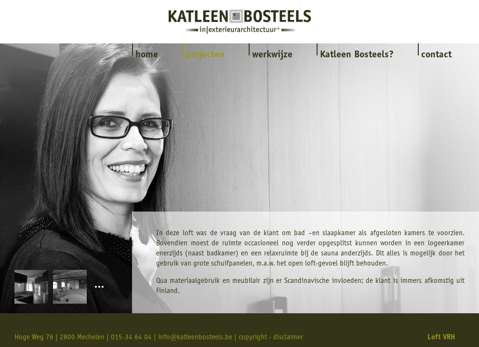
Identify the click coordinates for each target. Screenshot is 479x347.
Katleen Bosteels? (357, 55)
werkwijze (272, 55)
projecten (205, 55)
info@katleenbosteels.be (195, 337)
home (146, 55)
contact (436, 55)
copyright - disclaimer (271, 337)
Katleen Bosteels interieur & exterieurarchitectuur (240, 22)
